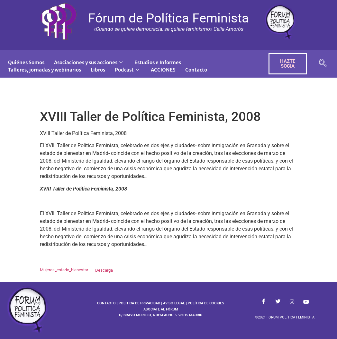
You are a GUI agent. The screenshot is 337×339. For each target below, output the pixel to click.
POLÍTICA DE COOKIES (206, 303)
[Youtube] (306, 302)
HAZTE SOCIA (287, 63)
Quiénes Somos (26, 62)
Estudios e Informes (157, 62)
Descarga (104, 270)
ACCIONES (163, 70)
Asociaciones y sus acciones (88, 62)
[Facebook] (264, 302)
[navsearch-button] (323, 64)
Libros (98, 70)
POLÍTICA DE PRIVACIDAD (139, 303)
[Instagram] (292, 302)
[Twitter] (278, 302)
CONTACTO (106, 303)
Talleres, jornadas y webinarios (44, 70)
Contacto (196, 70)
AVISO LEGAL (174, 303)
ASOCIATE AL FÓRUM (160, 309)
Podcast (127, 70)
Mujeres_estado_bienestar (64, 270)
